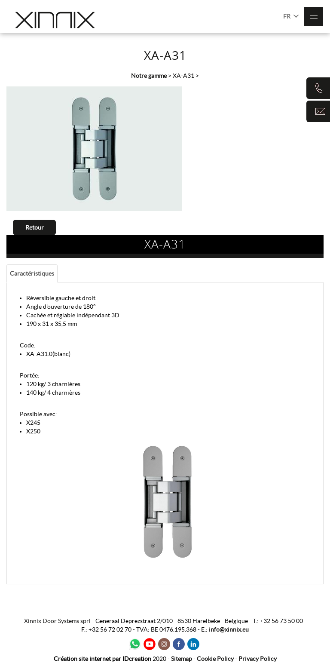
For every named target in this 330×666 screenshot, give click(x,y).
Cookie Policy (215, 658)
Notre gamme (149, 75)
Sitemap (181, 658)
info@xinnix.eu (229, 629)
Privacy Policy (257, 658)
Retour (34, 227)
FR (291, 16)
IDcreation (102, 658)
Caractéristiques (32, 273)
